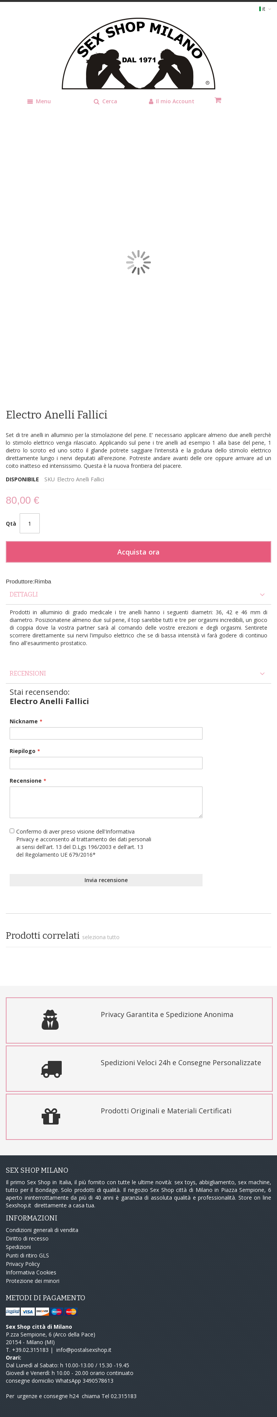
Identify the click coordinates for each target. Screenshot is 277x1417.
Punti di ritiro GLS (27, 1255)
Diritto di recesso (27, 1238)
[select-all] (101, 937)
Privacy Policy (23, 1263)
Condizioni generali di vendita (42, 1230)
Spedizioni (18, 1247)
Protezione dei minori (32, 1280)
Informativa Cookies (31, 1272)
